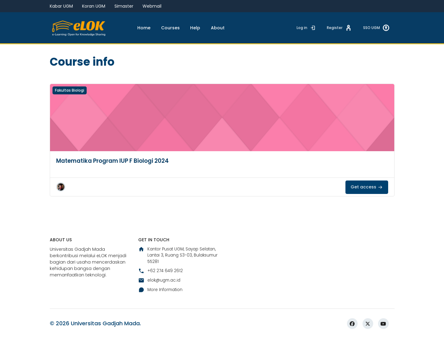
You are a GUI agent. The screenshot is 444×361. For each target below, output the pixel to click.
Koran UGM (93, 6)
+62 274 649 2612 (160, 292)
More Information (161, 311)
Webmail (152, 6)
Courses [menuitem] (170, 28)
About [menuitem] (218, 28)
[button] (60, 205)
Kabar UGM (61, 6)
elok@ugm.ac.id (160, 301)
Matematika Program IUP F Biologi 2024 (117, 179)
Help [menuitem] (195, 28)
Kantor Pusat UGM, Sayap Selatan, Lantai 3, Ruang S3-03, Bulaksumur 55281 (175, 275)
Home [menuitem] (143, 28)
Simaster (123, 6)
